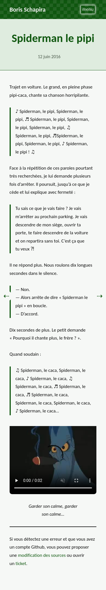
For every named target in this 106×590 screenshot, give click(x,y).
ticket (21, 563)
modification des (42, 555)
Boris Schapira (28, 9)
